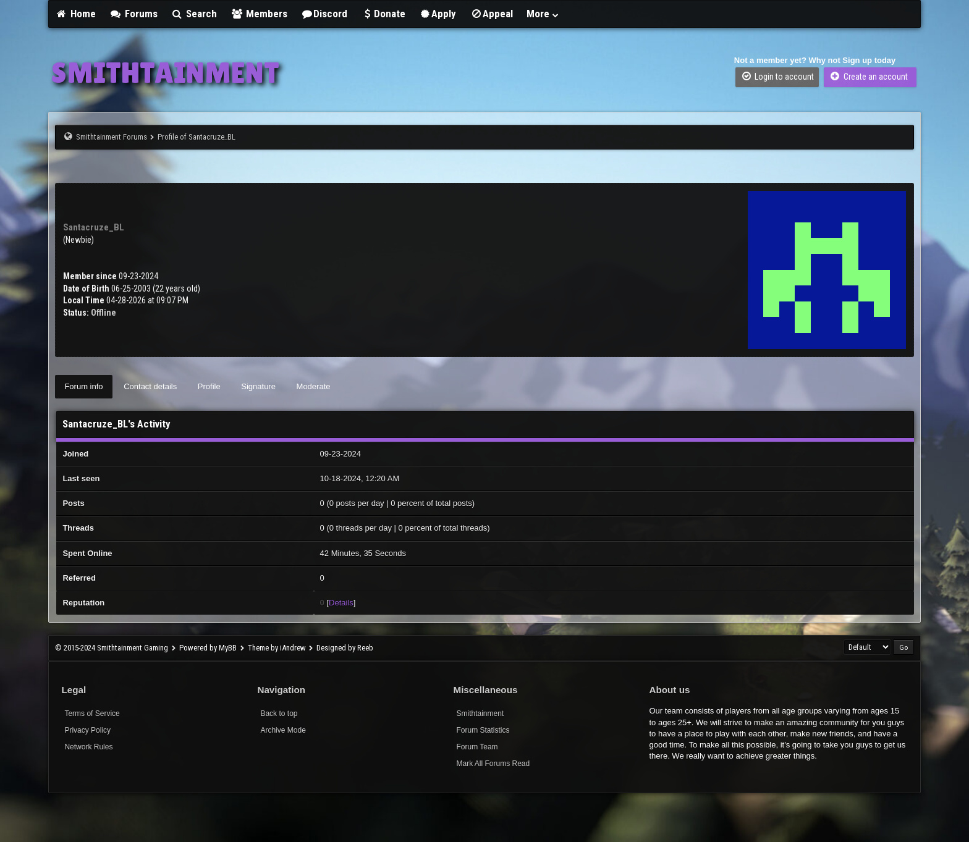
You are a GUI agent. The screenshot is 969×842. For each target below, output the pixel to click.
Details (341, 602)
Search (194, 13)
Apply (438, 13)
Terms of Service (91, 713)
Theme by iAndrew (277, 647)
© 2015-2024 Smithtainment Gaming (111, 647)
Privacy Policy (87, 730)
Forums (133, 13)
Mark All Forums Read (493, 763)
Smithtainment (480, 713)
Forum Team (476, 747)
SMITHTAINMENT (165, 72)
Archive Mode (282, 730)
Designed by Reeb (344, 647)
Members (259, 13)
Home (75, 13)
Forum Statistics (482, 730)
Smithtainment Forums (111, 136)
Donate (383, 13)
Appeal (491, 13)
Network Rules (88, 747)
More (543, 13)
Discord (324, 13)
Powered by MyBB (208, 647)
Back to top (278, 713)
